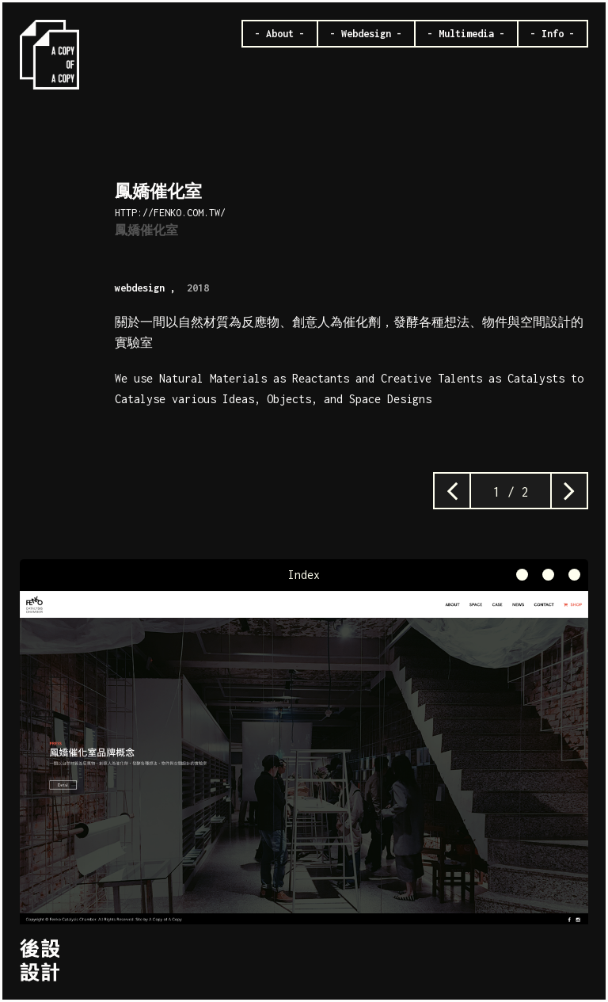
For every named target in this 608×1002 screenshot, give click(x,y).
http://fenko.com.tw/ (170, 213)
